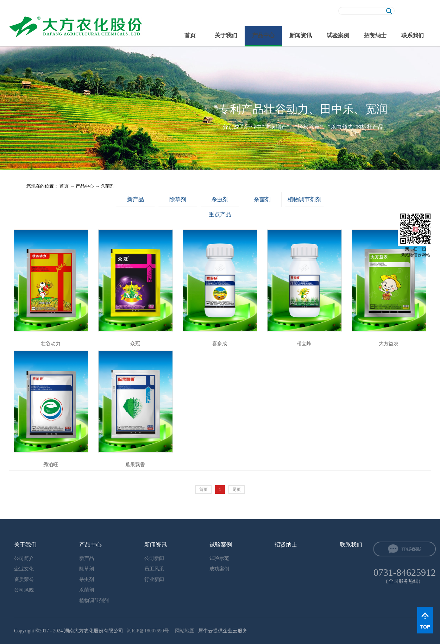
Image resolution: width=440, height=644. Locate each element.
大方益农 (388, 343)
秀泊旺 (50, 464)
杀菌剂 (107, 186)
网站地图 (183, 630)
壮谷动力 (51, 343)
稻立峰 (304, 343)
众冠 (135, 343)
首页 (190, 35)
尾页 (236, 489)
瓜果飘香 (135, 464)
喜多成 (219, 343)
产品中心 (85, 186)
